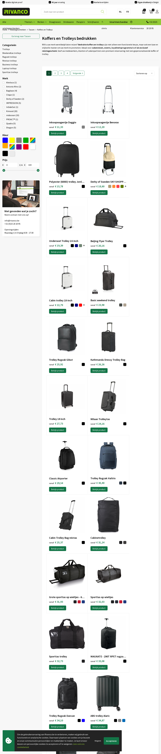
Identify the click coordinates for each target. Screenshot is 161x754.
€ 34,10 (128, 451)
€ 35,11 (92, 504)
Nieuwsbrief (47, 710)
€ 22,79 (52, 233)
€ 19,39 (88, 176)
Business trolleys (10, 64)
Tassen (21, 36)
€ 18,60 (52, 176)
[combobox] (74, 12)
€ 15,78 (128, 121)
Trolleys (6, 49)
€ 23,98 (92, 233)
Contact (85, 705)
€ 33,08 (92, 451)
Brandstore (87, 710)
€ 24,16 (128, 289)
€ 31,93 (92, 397)
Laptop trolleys (9, 68)
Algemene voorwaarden (132, 705)
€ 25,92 (128, 233)
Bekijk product (57, 127)
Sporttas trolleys (10, 72)
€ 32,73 (56, 451)
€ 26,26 (56, 289)
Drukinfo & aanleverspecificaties (56, 722)
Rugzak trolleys (9, 56)
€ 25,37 (128, 343)
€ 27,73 (92, 289)
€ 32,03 (128, 397)
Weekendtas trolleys (11, 53)
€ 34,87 (56, 504)
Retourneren (87, 718)
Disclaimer (126, 718)
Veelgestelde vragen (51, 714)
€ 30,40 (92, 343)
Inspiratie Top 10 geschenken (55, 727)
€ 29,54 (56, 343)
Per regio (46, 718)
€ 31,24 (56, 397)
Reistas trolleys (9, 60)
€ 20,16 (128, 176)
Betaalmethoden (89, 714)
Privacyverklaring (129, 714)
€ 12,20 (92, 121)
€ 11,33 (56, 121)
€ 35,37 (128, 504)
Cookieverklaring (129, 710)
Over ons (46, 705)
